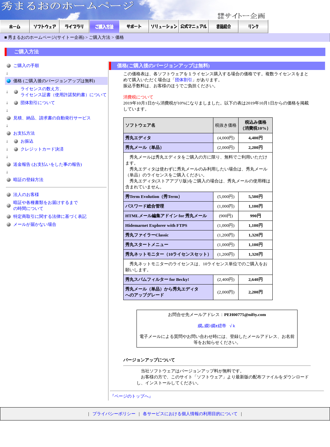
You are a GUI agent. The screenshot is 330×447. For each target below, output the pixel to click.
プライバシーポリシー (114, 413)
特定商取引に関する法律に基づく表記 (49, 216)
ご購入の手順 (26, 65)
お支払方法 (24, 133)
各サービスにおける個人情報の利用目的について (190, 413)
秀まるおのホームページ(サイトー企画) (46, 37)
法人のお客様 (26, 194)
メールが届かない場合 (34, 224)
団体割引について (38, 102)
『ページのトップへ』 (131, 396)
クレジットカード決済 (42, 149)
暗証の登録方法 (28, 179)
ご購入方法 (99, 37)
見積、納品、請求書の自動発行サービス (52, 117)
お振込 (27, 141)
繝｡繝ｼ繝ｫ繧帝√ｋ (217, 325)
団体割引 (183, 79)
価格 (119, 37)
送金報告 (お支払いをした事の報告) (47, 164)
